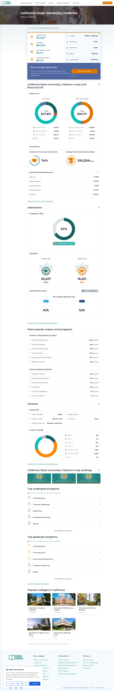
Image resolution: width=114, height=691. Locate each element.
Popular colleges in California (13, 56)
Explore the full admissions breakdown (42, 321)
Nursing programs (40, 671)
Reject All (23, 683)
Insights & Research (63, 3)
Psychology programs (41, 674)
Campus (6, 50)
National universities (41, 658)
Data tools (76, 3)
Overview (6, 37)
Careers (51, 3)
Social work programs (41, 677)
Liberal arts (38, 660)
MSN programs (63, 666)
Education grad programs (67, 663)
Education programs (41, 669)
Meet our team (88, 658)
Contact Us (87, 666)
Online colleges (40, 3)
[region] (23, 677)
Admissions (7, 43)
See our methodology (90, 660)
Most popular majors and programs (11, 46)
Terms (93, 685)
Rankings (6, 53)
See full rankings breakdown (38, 581)
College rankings (26, 3)
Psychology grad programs (67, 671)
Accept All (35, 683)
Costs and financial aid (11, 40)
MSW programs (63, 669)
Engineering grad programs (67, 660)
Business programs (40, 663)
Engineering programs (41, 666)
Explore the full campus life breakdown (42, 462)
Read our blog (88, 663)
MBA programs (63, 658)
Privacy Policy (101, 685)
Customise (11, 683)
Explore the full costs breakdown (40, 199)
